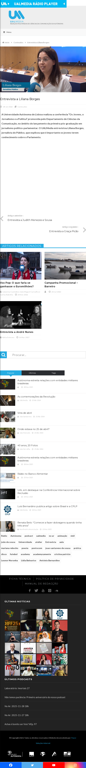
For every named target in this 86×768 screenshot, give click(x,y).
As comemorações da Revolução (36, 396)
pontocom (37, 548)
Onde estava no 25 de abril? (33, 429)
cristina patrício (62, 554)
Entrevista (50, 542)
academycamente (42, 554)
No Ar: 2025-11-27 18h (17, 715)
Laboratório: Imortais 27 (17, 688)
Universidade (25, 542)
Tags (54, 373)
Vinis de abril (24, 412)
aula (61, 542)
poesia (25, 548)
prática (77, 548)
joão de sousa (8, 542)
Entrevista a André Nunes (16, 332)
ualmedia (41, 535)
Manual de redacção (41, 583)
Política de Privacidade (55, 578)
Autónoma (15, 535)
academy (25, 554)
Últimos (32, 373)
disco (4, 554)
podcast (29, 535)
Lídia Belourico (28, 560)
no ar (51, 535)
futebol (13, 554)
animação (62, 535)
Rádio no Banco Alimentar (32, 473)
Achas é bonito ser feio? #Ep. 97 (21, 724)
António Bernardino (50, 560)
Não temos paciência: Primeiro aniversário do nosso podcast (35, 697)
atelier (38, 542)
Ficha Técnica (20, 578)
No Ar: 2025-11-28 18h (17, 706)
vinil (73, 535)
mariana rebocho (9, 548)
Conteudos (22, 107)
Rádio (4, 535)
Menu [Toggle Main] (7, 32)
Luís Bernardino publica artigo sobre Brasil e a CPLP (47, 506)
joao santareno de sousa (57, 548)
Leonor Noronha (9, 560)
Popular (10, 373)
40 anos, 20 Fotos (27, 445)
